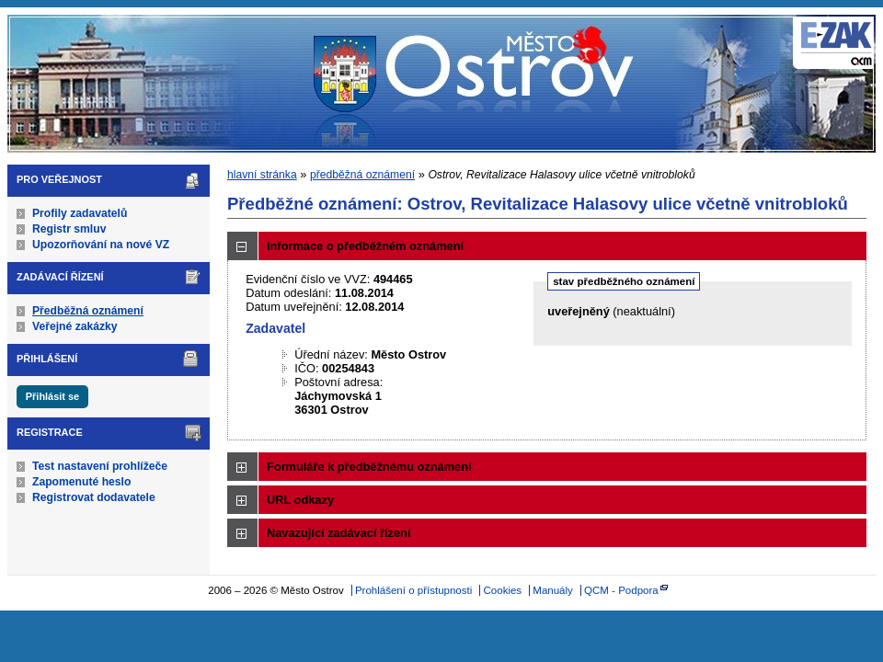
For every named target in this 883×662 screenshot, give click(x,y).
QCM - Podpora (621, 590)
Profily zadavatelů (79, 213)
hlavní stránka (262, 174)
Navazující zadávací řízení (338, 533)
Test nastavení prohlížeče (99, 466)
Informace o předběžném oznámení (365, 246)
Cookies (503, 590)
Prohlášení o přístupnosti (413, 590)
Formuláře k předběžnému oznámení (369, 467)
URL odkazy (300, 500)
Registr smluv (69, 229)
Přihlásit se (52, 396)
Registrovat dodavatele (93, 497)
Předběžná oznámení (87, 310)
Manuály (553, 590)
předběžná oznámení (362, 174)
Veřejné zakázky (75, 326)
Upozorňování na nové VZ (100, 244)
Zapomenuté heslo (81, 481)
